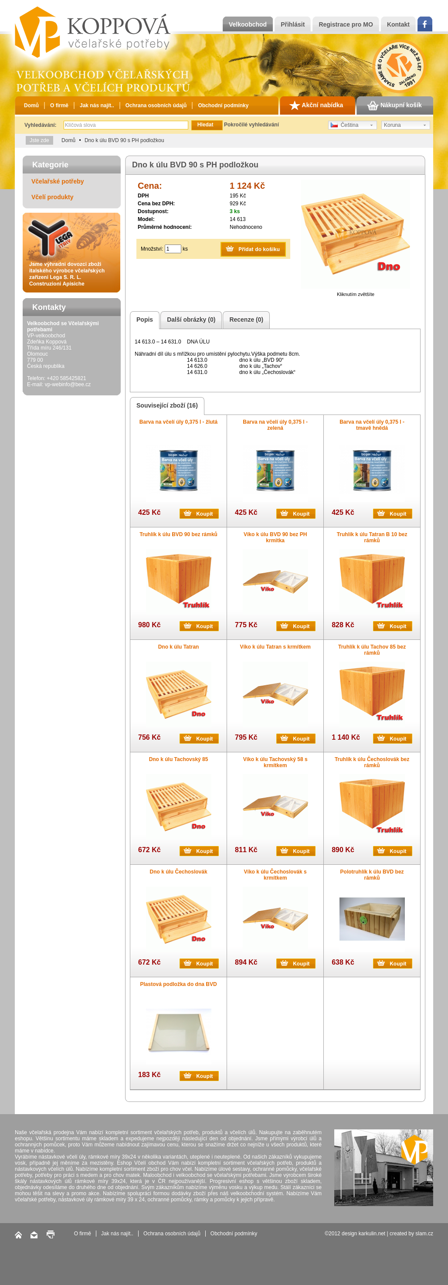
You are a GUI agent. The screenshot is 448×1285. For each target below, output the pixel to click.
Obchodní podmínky (223, 105)
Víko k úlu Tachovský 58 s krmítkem (275, 762)
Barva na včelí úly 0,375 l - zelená (275, 425)
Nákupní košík (394, 105)
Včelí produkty (52, 197)
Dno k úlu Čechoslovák (178, 872)
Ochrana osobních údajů (156, 105)
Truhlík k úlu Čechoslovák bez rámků (372, 762)
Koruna (392, 125)
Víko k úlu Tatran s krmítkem (275, 647)
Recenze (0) (245, 320)
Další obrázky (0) (189, 320)
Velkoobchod (248, 24)
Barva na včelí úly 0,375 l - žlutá (178, 422)
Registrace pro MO (346, 24)
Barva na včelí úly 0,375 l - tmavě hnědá (371, 425)
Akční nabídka (316, 105)
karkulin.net (372, 1234)
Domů (31, 105)
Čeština (344, 125)
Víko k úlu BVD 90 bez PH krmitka (275, 537)
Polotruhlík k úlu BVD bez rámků (372, 875)
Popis (143, 320)
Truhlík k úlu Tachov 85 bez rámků (372, 650)
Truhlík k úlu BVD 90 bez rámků (178, 534)
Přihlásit (293, 24)
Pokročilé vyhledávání (251, 125)
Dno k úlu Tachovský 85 (178, 759)
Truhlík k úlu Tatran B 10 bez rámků (372, 537)
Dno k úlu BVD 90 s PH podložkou (124, 140)
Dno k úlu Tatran (178, 647)
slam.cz (424, 1234)
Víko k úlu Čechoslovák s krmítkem (275, 875)
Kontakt (398, 24)
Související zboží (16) (166, 406)
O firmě (59, 105)
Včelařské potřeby (57, 181)
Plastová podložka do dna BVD (178, 984)
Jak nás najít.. (97, 105)
